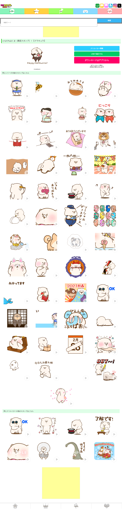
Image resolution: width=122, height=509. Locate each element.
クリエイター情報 (97, 48)
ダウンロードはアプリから (97, 60)
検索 (109, 20)
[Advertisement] (61, 31)
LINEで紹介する (97, 54)
